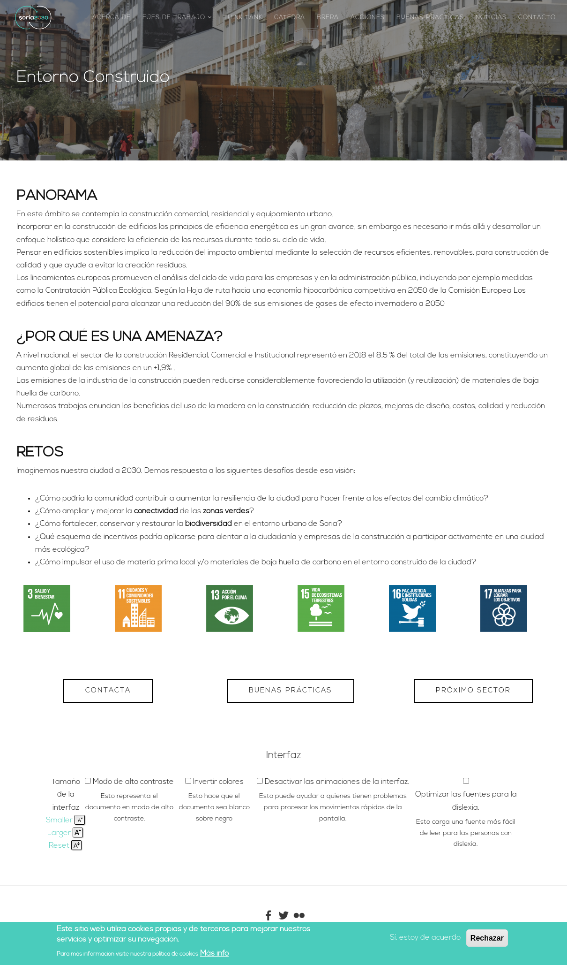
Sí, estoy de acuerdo (425, 938)
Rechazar (487, 938)
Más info (214, 953)
